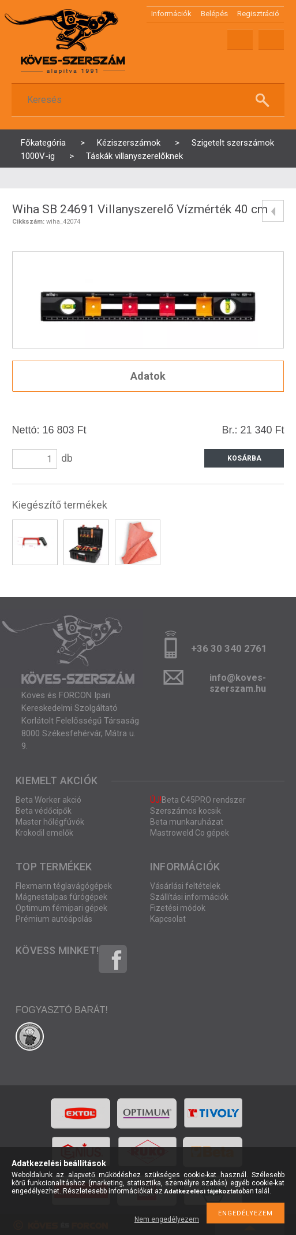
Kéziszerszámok (128, 143)
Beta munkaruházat (186, 821)
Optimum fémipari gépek (61, 908)
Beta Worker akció (48, 799)
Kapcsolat (168, 919)
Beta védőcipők (44, 810)
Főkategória (43, 143)
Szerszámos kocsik (185, 810)
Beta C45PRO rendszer (198, 799)
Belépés (214, 13)
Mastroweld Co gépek (189, 832)
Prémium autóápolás (54, 919)
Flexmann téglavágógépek (64, 886)
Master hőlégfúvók (50, 821)
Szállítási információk (189, 897)
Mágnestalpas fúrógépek (61, 897)
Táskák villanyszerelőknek (134, 156)
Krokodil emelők (44, 832)
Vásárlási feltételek (185, 886)
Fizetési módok (177, 908)
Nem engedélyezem (166, 1219)
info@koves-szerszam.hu (237, 681)
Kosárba (244, 458)
